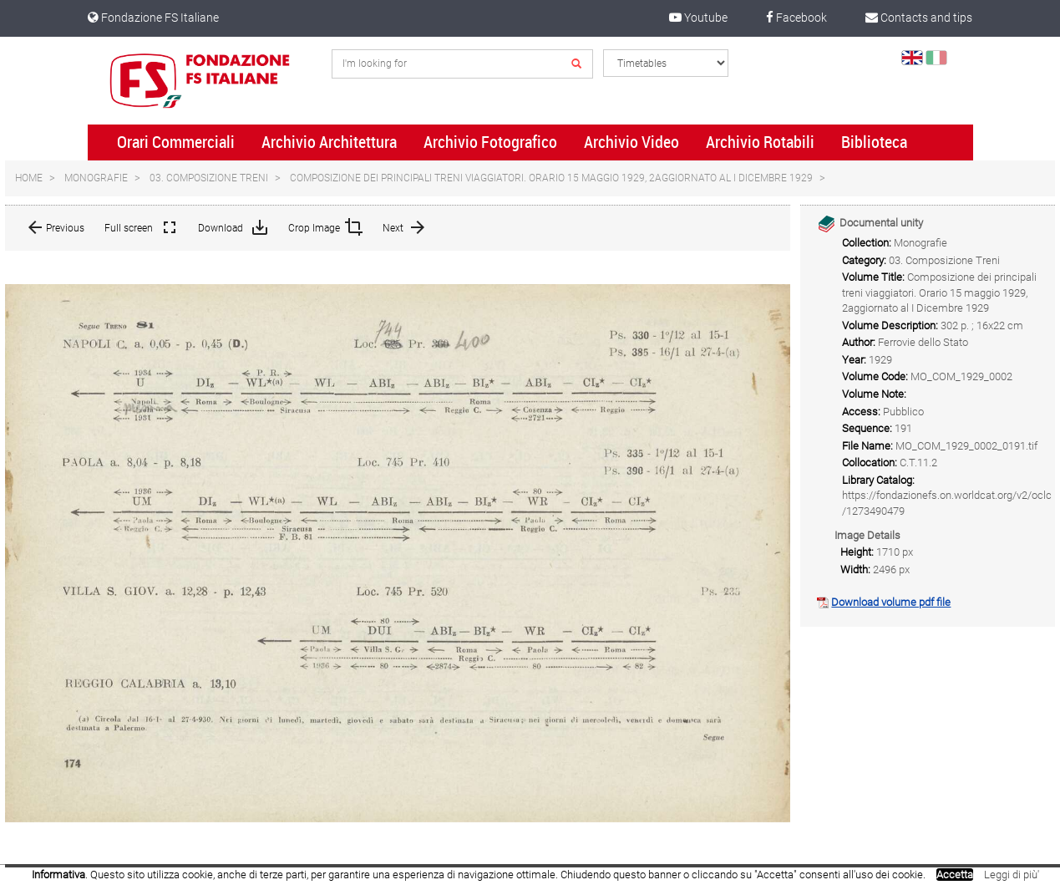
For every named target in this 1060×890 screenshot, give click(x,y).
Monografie (96, 178)
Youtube (698, 17)
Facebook (796, 17)
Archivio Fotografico (490, 142)
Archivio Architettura (329, 142)
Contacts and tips (918, 17)
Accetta (954, 874)
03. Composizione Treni (209, 178)
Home (29, 178)
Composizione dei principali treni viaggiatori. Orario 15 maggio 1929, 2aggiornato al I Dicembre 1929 (551, 178)
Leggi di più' (1011, 874)
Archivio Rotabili (760, 142)
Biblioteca (874, 142)
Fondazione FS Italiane (153, 17)
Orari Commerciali (176, 142)
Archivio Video (631, 142)
